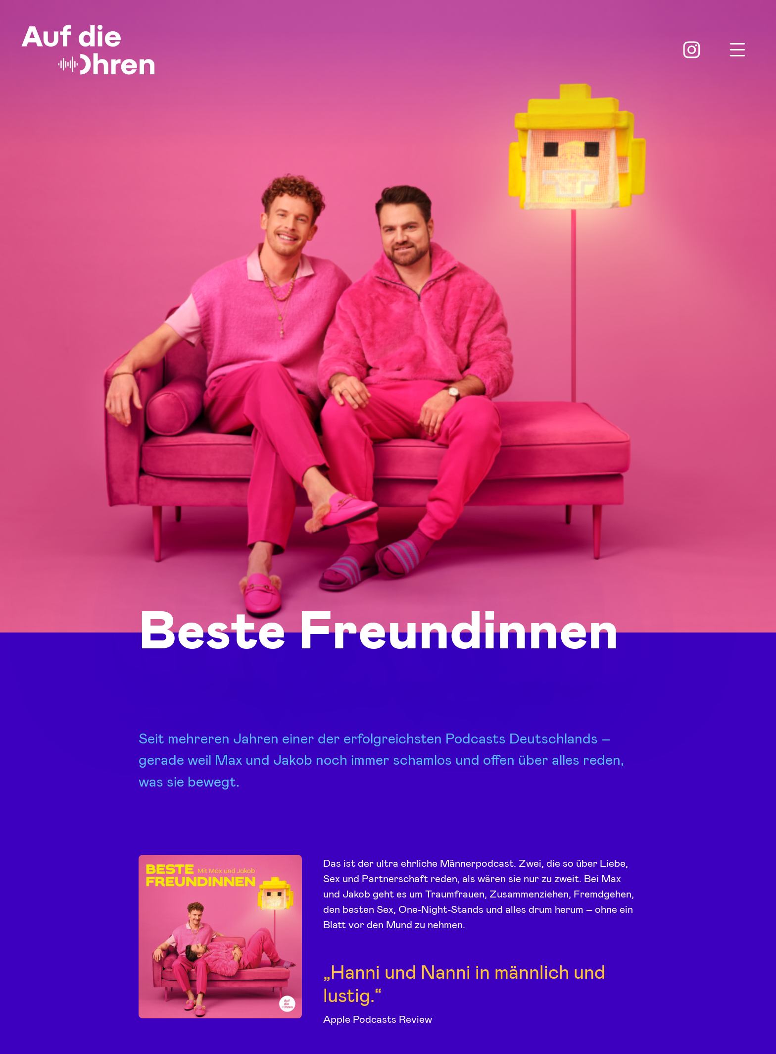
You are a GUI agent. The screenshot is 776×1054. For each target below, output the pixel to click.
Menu (737, 50)
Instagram (692, 50)
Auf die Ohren (88, 49)
